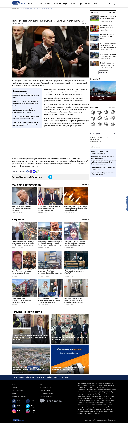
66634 (22, 372)
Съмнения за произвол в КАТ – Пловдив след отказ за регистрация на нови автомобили (50, 272)
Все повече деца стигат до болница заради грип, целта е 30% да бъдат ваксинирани (74, 300)
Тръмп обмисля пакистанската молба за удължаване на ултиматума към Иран (49, 208)
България (48, 4)
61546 (100, 99)
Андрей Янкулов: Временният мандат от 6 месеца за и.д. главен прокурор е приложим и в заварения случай (108, 46)
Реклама (14, 387)
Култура (88, 4)
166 (110, 67)
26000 (21, 247)
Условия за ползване (17, 390)
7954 (20, 305)
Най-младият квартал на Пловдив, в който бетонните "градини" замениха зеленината (29, 369)
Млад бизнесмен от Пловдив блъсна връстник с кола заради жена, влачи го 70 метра (49, 300)
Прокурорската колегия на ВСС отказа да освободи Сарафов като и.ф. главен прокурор (107, 64)
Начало (30, 4)
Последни (94, 12)
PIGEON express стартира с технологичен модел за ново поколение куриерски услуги (69, 369)
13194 (47, 247)
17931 (47, 305)
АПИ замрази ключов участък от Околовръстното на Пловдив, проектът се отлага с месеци (23, 243)
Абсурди (65, 377)
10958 (60, 342)
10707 (72, 212)
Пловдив (39, 4)
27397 (22, 342)
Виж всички (84, 184)
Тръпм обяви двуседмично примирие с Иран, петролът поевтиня (22, 208)
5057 (72, 247)
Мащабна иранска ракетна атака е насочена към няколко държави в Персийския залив (75, 208)
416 (110, 40)
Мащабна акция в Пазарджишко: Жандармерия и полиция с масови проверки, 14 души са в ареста (108, 55)
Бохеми (56, 377)
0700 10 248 (54, 401)
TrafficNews (86, 24)
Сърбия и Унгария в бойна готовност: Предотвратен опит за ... (102, 163)
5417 (20, 276)
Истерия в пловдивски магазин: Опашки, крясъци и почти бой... (103, 158)
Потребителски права (46, 393)
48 (110, 22)
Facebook (27, 171)
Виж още (103, 72)
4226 (20, 212)
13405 (60, 372)
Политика (57, 4)
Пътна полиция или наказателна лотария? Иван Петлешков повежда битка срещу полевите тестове (30, 337)
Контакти (15, 393)
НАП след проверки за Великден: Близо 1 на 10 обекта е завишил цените (107, 27)
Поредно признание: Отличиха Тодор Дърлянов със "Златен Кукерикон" (74, 272)
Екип (41, 384)
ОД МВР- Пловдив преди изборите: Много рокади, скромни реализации (70, 338)
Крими (73, 4)
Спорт (80, 4)
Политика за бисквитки (46, 396)
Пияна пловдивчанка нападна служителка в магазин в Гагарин (108, 36)
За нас (13, 384)
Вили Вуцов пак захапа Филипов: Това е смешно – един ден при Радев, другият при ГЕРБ (23, 272)
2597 (72, 305)
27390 (47, 276)
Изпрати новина (127, 203)
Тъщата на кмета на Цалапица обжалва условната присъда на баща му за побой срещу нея (75, 243)
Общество (30, 377)
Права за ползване (45, 390)
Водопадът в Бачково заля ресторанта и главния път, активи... (103, 174)
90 (110, 31)
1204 (72, 276)
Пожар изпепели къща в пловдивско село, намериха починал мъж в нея (21, 300)
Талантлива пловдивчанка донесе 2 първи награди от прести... (103, 168)
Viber (31, 171)
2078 (46, 212)
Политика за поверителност (20, 396)
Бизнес (65, 4)
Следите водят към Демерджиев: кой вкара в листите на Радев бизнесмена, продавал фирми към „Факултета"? (50, 243)
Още (95, 4)
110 (110, 49)
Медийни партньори (45, 387)
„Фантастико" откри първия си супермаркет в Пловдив (101, 97)
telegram (34, 171)
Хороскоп (94, 107)
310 (110, 58)
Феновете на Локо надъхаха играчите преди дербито (108, 17)
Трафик (49, 377)
